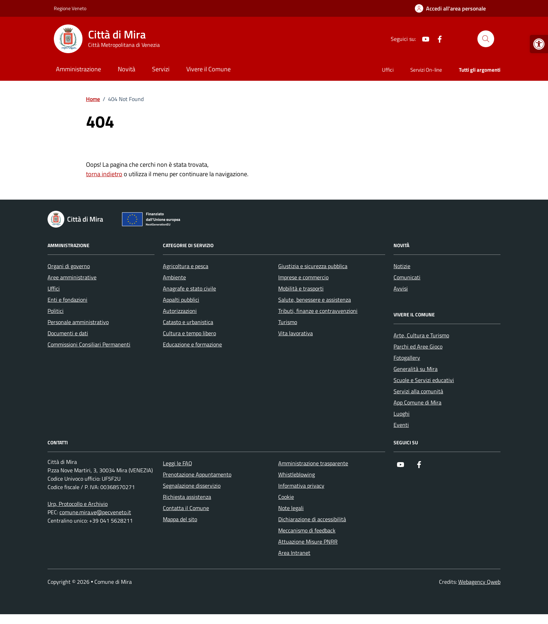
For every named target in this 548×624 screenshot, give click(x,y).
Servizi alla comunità (418, 391)
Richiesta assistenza (187, 497)
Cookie (286, 497)
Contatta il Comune (186, 508)
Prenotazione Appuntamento (197, 474)
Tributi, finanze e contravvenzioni (318, 311)
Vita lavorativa (295, 333)
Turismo (287, 322)
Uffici (388, 70)
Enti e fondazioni (67, 299)
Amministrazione (78, 69)
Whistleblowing (296, 474)
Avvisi (401, 288)
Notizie (402, 266)
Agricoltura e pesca (185, 266)
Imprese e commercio (303, 277)
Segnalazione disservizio (192, 485)
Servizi (161, 69)
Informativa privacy (301, 485)
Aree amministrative (72, 277)
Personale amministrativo (78, 322)
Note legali (291, 508)
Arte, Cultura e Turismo (421, 335)
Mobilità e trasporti (301, 288)
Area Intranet (294, 552)
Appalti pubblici (181, 299)
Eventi (401, 425)
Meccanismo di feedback (307, 530)
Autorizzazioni (180, 311)
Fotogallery (407, 357)
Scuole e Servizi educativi (424, 380)
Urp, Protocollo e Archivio (78, 504)
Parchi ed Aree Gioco (418, 346)
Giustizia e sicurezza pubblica (312, 266)
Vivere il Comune (208, 69)
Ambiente (174, 277)
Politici (56, 311)
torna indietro (104, 174)
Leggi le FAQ (177, 463)
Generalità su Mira (416, 369)
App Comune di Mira (417, 402)
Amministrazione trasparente (313, 463)
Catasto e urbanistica (188, 322)
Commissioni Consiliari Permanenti (89, 344)
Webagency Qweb (479, 582)
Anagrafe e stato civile (189, 288)
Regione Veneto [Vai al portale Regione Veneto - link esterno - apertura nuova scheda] (70, 8)
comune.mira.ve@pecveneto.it (95, 512)
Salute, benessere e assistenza (314, 299)
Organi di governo (69, 266)
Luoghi (402, 413)
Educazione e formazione (192, 344)
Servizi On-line (426, 70)
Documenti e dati (68, 333)
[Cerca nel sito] (485, 38)
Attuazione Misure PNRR (308, 541)
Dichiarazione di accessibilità (312, 519)
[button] (539, 44)
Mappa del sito (180, 519)
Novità (126, 69)
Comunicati (407, 277)
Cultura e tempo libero (189, 333)
